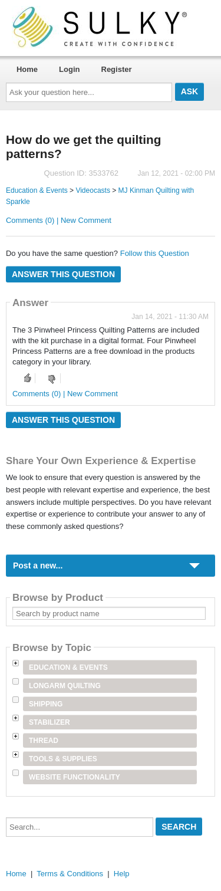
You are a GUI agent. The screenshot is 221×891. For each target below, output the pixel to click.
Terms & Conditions (70, 873)
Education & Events (37, 190)
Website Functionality (74, 777)
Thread (43, 741)
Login (69, 69)
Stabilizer (49, 722)
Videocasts (92, 190)
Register (116, 69)
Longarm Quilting (65, 686)
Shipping (45, 704)
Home (27, 69)
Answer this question (63, 274)
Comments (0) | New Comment (58, 220)
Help (122, 873)
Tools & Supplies (63, 759)
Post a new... (37, 565)
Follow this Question (154, 253)
